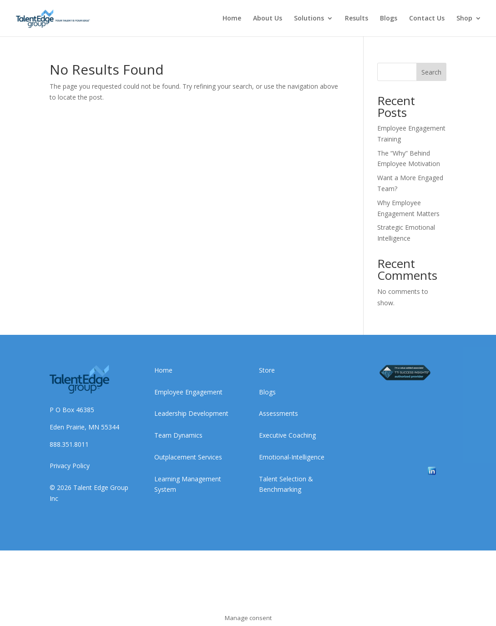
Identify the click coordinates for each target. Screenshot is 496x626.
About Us (267, 18)
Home (232, 18)
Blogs (388, 18)
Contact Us (427, 18)
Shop (464, 18)
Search (431, 72)
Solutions (309, 18)
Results (356, 18)
